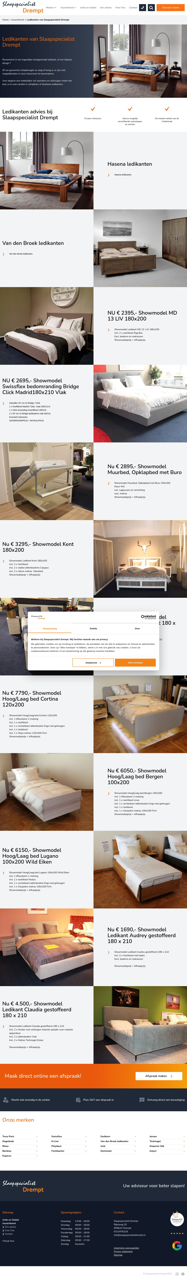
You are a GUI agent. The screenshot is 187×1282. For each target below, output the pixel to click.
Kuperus (6, 1155)
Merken (51, 7)
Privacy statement (123, 1251)
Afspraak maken (170, 7)
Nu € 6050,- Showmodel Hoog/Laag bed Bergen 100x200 (137, 776)
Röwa (5, 1146)
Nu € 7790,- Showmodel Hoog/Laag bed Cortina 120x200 (31, 699)
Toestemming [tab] (50, 628)
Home (5, 19)
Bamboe (6, 1151)
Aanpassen (93, 662)
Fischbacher (57, 1151)
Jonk (103, 1146)
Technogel (155, 1141)
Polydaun (56, 1146)
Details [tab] (93, 628)
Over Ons (120, 7)
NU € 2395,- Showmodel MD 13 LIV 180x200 (142, 316)
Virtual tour (8, 1241)
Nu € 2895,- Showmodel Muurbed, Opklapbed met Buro (145, 469)
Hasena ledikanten (130, 164)
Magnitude (8, 1141)
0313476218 (121, 1231)
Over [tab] (137, 628)
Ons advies (106, 7)
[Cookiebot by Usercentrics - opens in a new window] (143, 617)
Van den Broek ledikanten (33, 243)
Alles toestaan (135, 662)
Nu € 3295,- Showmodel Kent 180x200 (38, 547)
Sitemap (118, 1255)
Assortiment (68, 7)
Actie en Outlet (88, 7)
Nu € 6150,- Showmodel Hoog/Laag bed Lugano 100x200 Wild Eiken (31, 856)
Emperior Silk (157, 1146)
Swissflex (56, 1136)
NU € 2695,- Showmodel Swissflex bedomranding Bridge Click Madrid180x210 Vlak (40, 386)
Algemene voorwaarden (126, 1248)
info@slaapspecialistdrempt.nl (130, 1235)
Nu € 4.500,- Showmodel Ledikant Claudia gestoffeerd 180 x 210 (36, 1010)
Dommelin (106, 1151)
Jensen (153, 1136)
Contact (133, 7)
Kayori (153, 1151)
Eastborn (105, 1136)
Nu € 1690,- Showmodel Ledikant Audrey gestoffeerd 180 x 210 (142, 935)
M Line (55, 1141)
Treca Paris (8, 1136)
